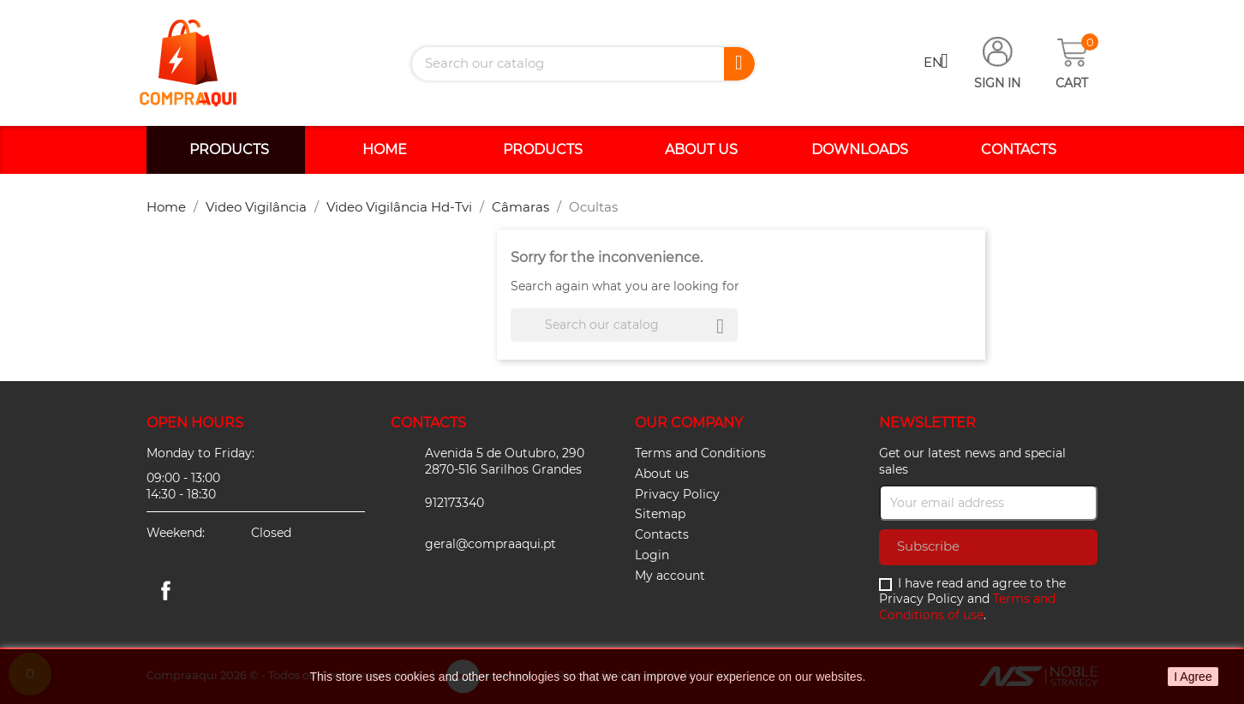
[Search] (583, 64)
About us (701, 149)
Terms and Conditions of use (967, 607)
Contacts (1018, 149)
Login (652, 555)
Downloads (859, 149)
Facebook (165, 590)
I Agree (1192, 676)
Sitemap (660, 514)
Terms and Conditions (700, 453)
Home (384, 149)
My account (670, 575)
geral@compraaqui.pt (490, 544)
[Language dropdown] (942, 63)
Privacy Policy (677, 494)
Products (229, 149)
